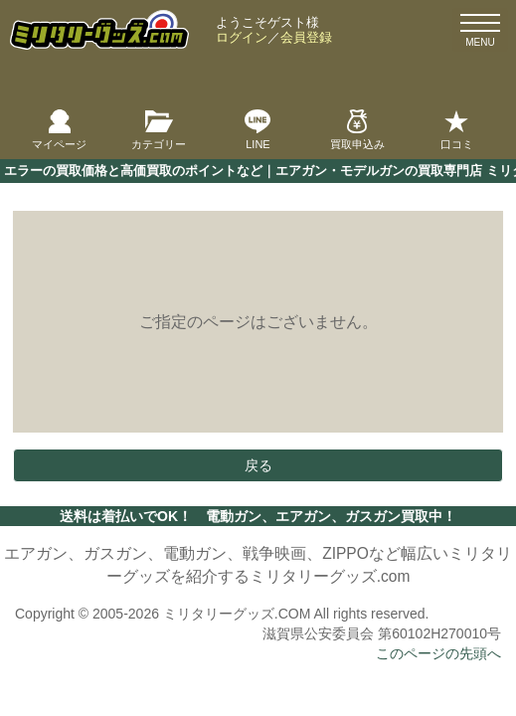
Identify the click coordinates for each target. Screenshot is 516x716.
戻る (258, 465)
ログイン (241, 37)
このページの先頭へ (438, 653)
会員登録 (306, 37)
